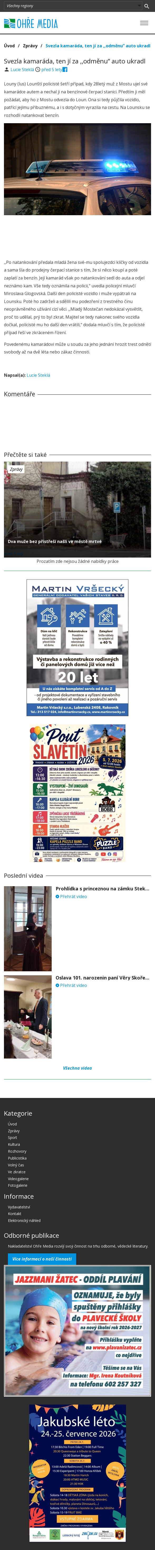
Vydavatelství (19, 1206)
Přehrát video (71, 896)
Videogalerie (18, 1178)
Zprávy (30, 46)
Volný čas (16, 1164)
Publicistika (17, 1158)
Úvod (9, 46)
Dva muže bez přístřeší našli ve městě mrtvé (55, 541)
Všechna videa (77, 1068)
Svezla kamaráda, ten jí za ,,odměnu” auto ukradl (98, 46)
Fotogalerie (17, 1185)
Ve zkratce (17, 1171)
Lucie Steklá (23, 69)
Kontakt (14, 1213)
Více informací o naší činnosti (42, 1259)
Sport (12, 1137)
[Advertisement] (77, 230)
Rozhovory (17, 1151)
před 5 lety (51, 69)
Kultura (14, 1144)
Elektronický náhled (24, 1220)
